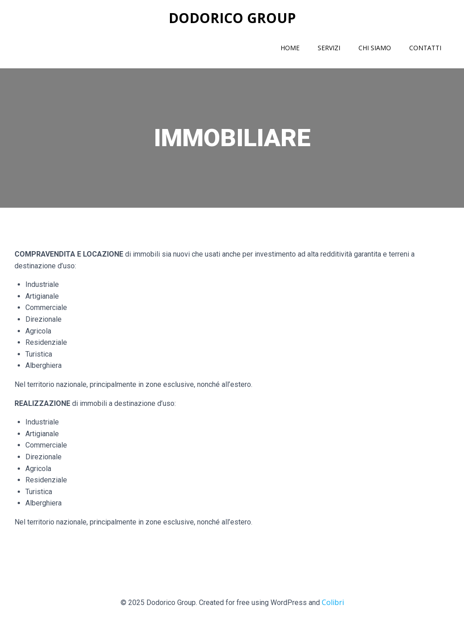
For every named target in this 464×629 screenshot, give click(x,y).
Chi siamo (374, 47)
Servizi (329, 47)
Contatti (425, 47)
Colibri (333, 602)
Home (290, 47)
